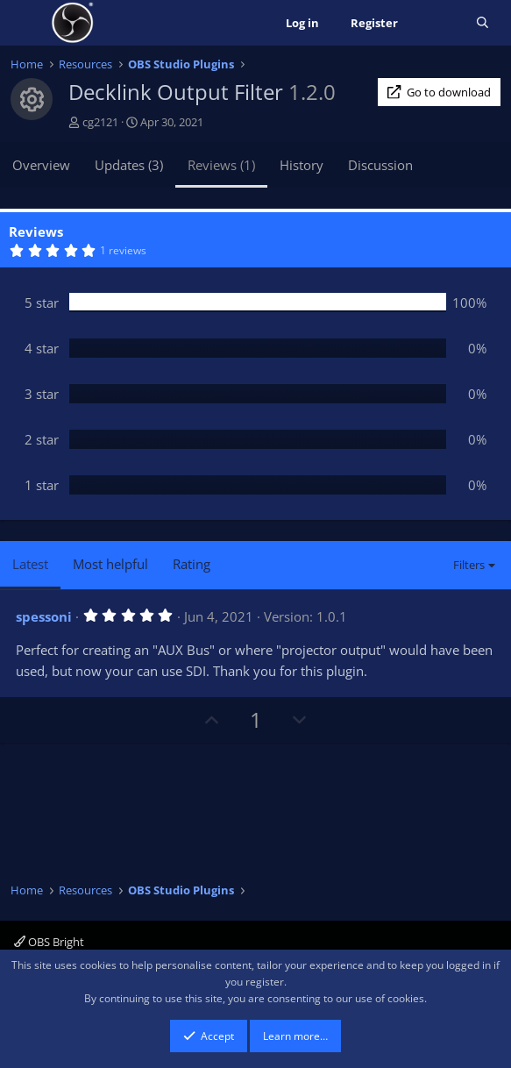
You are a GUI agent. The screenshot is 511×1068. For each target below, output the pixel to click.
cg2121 (100, 122)
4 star (42, 348)
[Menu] (25, 23)
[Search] (482, 23)
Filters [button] (469, 565)
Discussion (380, 165)
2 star (42, 439)
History (301, 165)
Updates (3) (129, 165)
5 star (42, 302)
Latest (30, 564)
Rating (191, 564)
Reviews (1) (221, 165)
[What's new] (437, 23)
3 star (42, 393)
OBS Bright (49, 942)
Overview (41, 165)
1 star (42, 485)
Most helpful (110, 564)
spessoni (44, 616)
